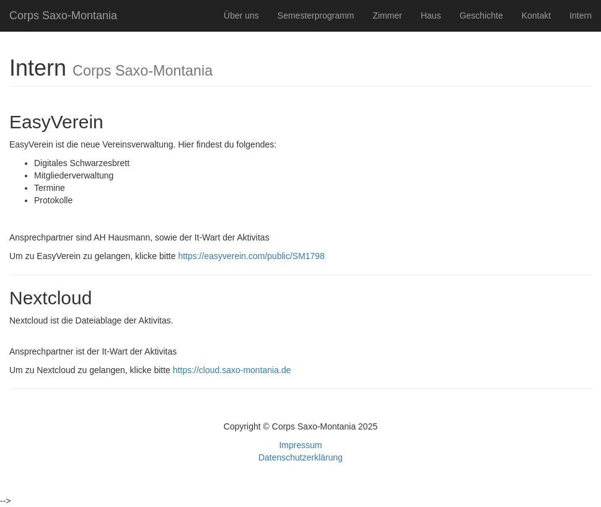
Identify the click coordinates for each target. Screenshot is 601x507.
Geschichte (481, 15)
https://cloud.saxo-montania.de (232, 370)
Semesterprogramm (316, 15)
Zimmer (387, 15)
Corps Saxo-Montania (63, 15)
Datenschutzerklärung (300, 457)
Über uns (241, 15)
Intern (580, 15)
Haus (431, 15)
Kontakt (536, 15)
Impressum (300, 445)
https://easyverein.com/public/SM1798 (251, 256)
